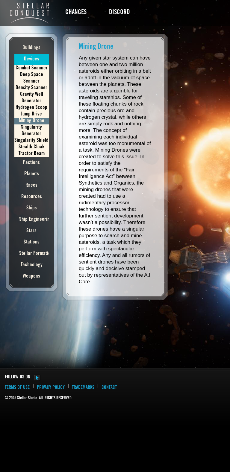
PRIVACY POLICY (51, 388)
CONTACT (109, 388)
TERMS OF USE (17, 388)
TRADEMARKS (83, 388)
